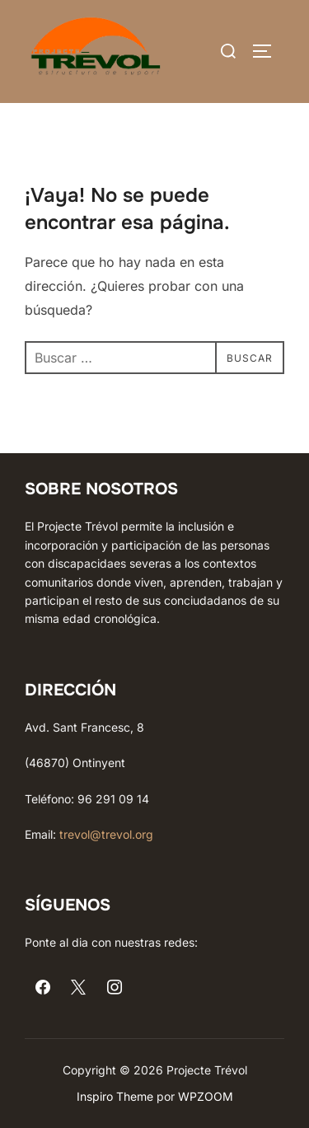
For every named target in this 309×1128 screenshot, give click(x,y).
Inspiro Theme (115, 1096)
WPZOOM (205, 1096)
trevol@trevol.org (106, 834)
